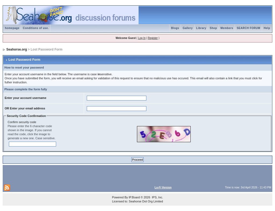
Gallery (188, 28)
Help (267, 28)
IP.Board (134, 197)
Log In (142, 38)
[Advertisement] (66, 174)
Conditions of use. (36, 28)
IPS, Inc (157, 197)
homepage (12, 28)
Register (153, 38)
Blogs (175, 28)
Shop (213, 28)
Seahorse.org (16, 49)
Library (201, 28)
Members (226, 28)
